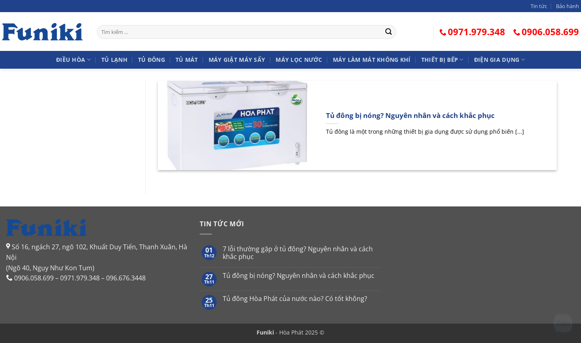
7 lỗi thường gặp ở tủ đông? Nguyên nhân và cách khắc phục (298, 253)
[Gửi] (388, 32)
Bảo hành (567, 6)
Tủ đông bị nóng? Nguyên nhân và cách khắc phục (410, 115)
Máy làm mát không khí (372, 59)
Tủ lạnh (114, 59)
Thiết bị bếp (442, 59)
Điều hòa (73, 59)
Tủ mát (187, 59)
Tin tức (539, 6)
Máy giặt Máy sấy (237, 59)
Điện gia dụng (499, 59)
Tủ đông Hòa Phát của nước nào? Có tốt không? (295, 299)
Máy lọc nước (299, 59)
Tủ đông (151, 59)
